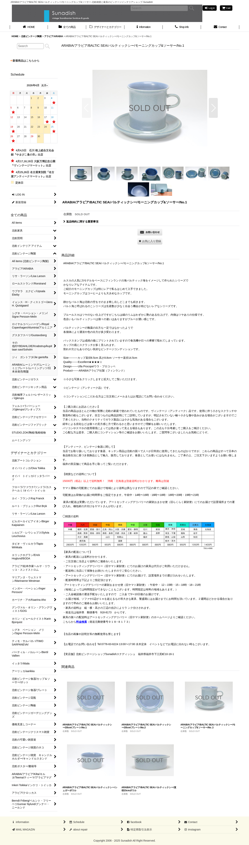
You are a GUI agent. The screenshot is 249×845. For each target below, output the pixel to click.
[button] (86, 108)
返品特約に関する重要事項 (80, 221)
